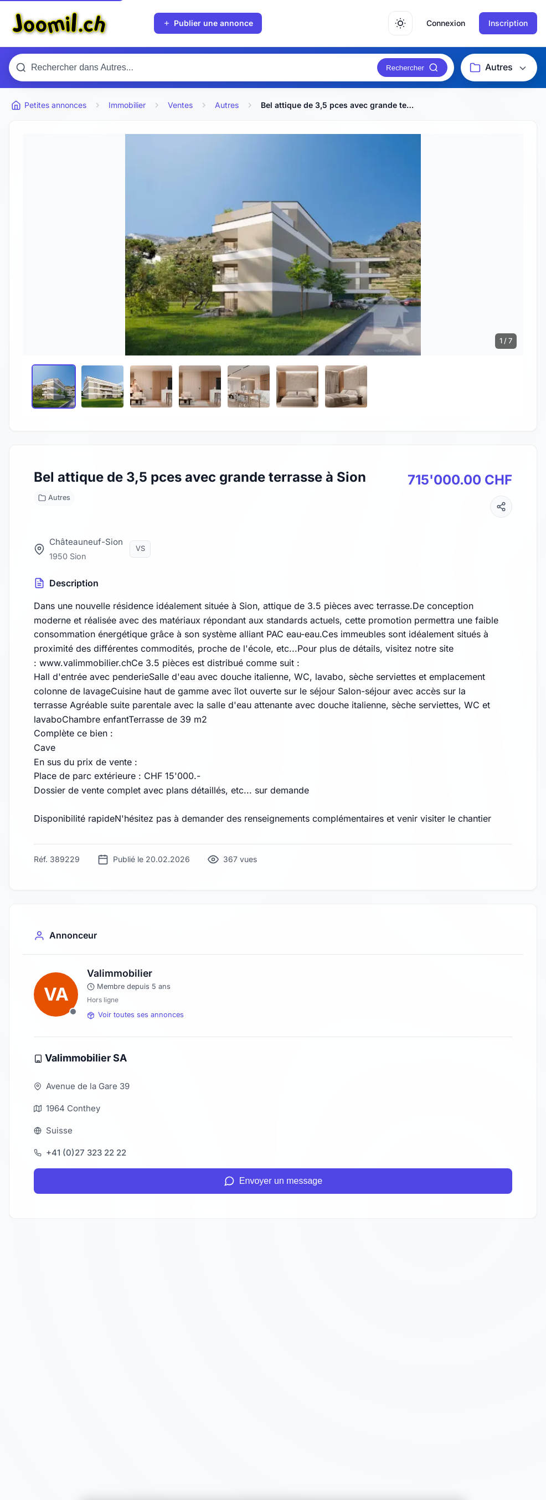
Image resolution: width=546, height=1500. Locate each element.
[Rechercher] (412, 67)
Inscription (508, 23)
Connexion (445, 23)
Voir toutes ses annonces (135, 1015)
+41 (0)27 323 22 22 (86, 1152)
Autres (54, 497)
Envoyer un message (273, 1181)
